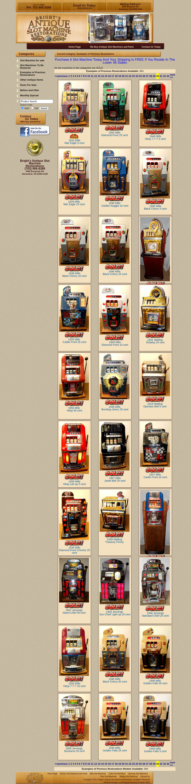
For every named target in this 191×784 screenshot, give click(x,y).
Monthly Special (29, 95)
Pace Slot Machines (108, 776)
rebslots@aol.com (84, 8)
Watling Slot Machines (129, 776)
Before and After (29, 90)
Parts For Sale (28, 85)
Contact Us (145, 776)
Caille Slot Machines (117, 774)
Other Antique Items (31, 79)
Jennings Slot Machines (138, 774)
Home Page (52, 774)
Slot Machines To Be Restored (32, 66)
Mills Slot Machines (98, 774)
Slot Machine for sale (32, 60)
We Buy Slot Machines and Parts (73, 774)
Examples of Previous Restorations (32, 73)
